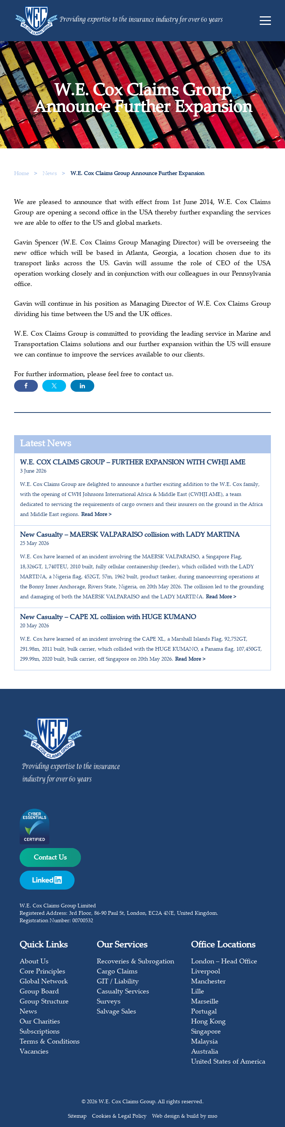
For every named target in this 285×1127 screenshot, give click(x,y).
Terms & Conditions (50, 1042)
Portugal (204, 1012)
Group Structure (44, 1002)
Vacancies (34, 1052)
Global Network (44, 982)
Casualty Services (123, 992)
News (50, 174)
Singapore (206, 1032)
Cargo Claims (117, 972)
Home (21, 174)
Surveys (109, 1002)
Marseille (205, 1002)
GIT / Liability (118, 982)
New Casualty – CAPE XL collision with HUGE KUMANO (108, 617)
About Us (34, 962)
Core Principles (42, 972)
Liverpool (205, 972)
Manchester (208, 982)
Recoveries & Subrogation (135, 962)
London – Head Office (224, 962)
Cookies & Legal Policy (119, 1116)
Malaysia (204, 1042)
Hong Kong (208, 1022)
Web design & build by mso (184, 1116)
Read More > (96, 515)
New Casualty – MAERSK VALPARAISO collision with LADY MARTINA (130, 535)
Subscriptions (40, 1032)
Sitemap (77, 1116)
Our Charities (40, 1022)
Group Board (39, 992)
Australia (204, 1052)
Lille (197, 992)
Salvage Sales (116, 1012)
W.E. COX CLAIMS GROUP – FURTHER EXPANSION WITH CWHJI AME (132, 463)
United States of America (228, 1062)
